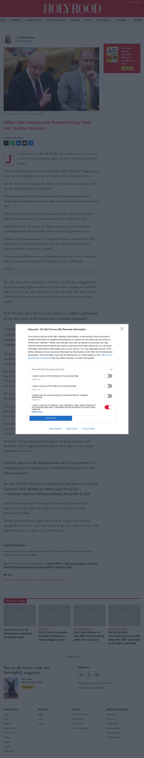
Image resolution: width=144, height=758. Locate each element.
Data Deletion (55, 429)
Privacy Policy (88, 429)
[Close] (123, 329)
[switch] (108, 376)
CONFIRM (50, 418)
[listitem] (72, 369)
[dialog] (72, 379)
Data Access (72, 429)
